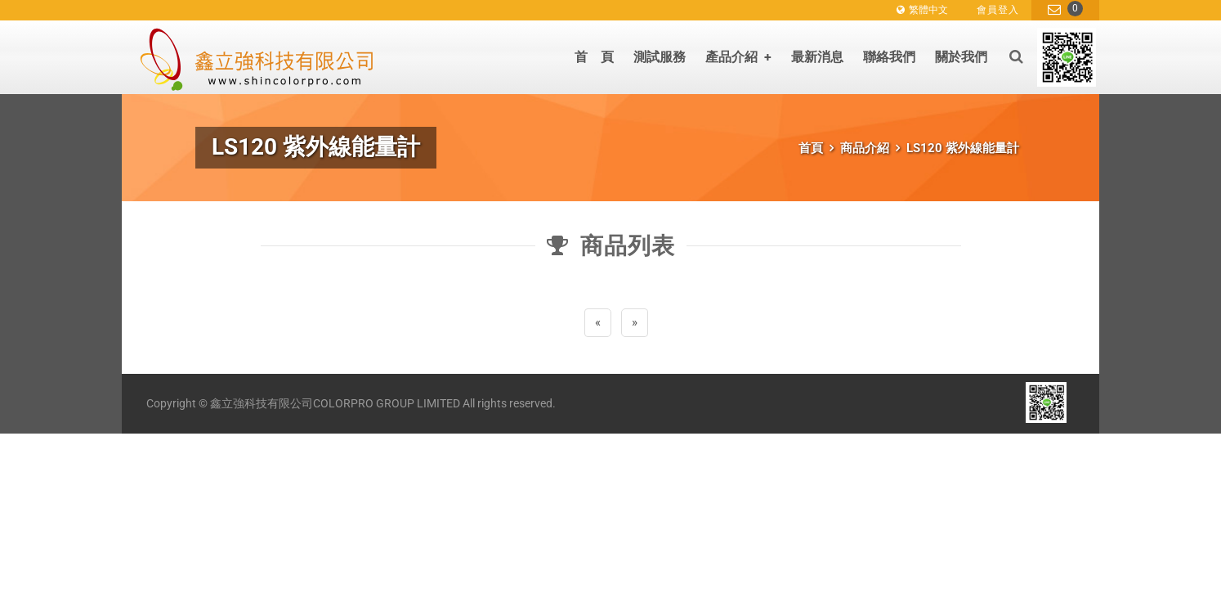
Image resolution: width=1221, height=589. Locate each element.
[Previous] (597, 322)
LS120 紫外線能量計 (962, 148)
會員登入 (998, 10)
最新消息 (817, 57)
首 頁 (594, 57)
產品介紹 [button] (738, 57)
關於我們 (961, 57)
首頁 (810, 148)
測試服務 (659, 57)
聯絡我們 (889, 57)
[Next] (634, 322)
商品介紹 (864, 148)
